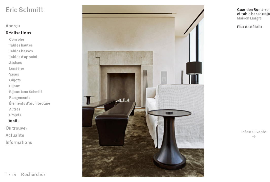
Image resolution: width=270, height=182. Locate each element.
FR (8, 174)
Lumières (17, 68)
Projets (15, 114)
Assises (15, 62)
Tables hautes (21, 45)
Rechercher (33, 174)
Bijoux (14, 85)
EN (14, 174)
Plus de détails (249, 26)
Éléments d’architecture (29, 103)
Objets (15, 79)
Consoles (17, 39)
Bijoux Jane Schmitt (26, 91)
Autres (14, 108)
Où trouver (17, 128)
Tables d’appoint (23, 56)
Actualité (15, 135)
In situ (14, 120)
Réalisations (18, 33)
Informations (19, 142)
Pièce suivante (253, 134)
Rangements (19, 97)
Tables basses (21, 50)
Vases (14, 74)
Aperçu (13, 25)
